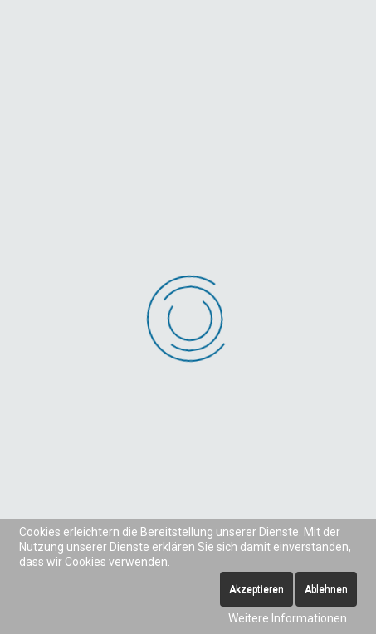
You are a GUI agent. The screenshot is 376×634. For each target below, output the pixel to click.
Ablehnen (326, 589)
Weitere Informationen (287, 618)
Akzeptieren (256, 589)
